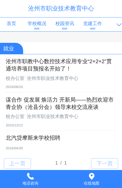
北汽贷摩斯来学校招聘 (33, 138)
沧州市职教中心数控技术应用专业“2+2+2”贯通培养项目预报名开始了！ (59, 65)
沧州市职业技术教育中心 (61, 8)
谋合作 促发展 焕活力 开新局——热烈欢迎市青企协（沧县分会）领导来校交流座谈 (60, 103)
